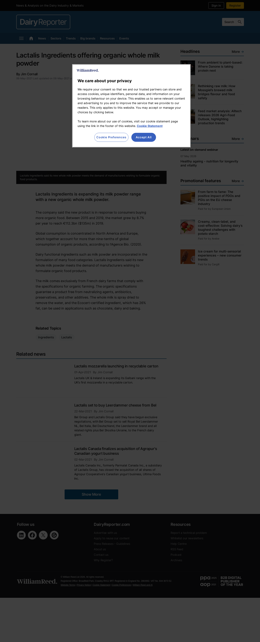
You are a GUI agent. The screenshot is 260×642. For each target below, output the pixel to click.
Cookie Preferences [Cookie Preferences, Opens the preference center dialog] (111, 137)
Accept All (144, 137)
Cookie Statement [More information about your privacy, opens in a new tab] (150, 126)
